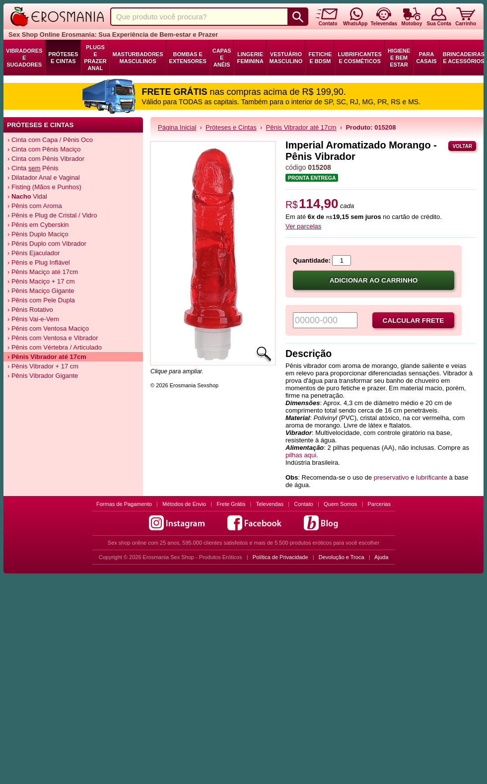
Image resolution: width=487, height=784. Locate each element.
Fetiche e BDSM (320, 57)
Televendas (269, 504)
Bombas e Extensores (188, 57)
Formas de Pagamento (124, 504)
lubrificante (431, 477)
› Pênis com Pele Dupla (41, 300)
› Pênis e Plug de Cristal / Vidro (52, 215)
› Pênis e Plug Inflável (38, 262)
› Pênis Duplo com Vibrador (46, 243)
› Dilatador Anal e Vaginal (43, 177)
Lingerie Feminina (250, 57)
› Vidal (27, 196)
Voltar (462, 146)
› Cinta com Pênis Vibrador (45, 158)
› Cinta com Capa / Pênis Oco (50, 139)
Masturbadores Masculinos (137, 57)
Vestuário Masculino (286, 57)
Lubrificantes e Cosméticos (360, 57)
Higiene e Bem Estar (399, 58)
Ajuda (381, 557)
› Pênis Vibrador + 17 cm (42, 366)
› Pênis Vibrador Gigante (42, 375)
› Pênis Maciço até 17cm (42, 272)
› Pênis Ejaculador (33, 253)
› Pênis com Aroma (34, 206)
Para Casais (426, 57)
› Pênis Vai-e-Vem (33, 319)
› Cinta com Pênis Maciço (43, 149)
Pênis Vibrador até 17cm (301, 127)
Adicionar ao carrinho (374, 280)
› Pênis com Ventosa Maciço (48, 328)
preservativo (391, 477)
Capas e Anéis (221, 58)
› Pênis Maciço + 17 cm (40, 281)
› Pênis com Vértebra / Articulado (54, 347)
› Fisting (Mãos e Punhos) (44, 187)
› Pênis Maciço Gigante (40, 290)
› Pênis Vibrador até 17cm (46, 356)
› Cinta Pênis (33, 168)
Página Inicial (177, 127)
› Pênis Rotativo (30, 309)
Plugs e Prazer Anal (95, 57)
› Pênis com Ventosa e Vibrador (52, 338)
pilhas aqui (300, 455)
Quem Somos (340, 504)
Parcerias (379, 504)
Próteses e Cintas (63, 57)
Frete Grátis (230, 504)
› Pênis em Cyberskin (38, 224)
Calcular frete (413, 320)
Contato (303, 504)
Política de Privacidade (280, 557)
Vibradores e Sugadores (24, 58)
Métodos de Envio (184, 504)
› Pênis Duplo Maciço (38, 234)
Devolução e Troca (341, 557)
